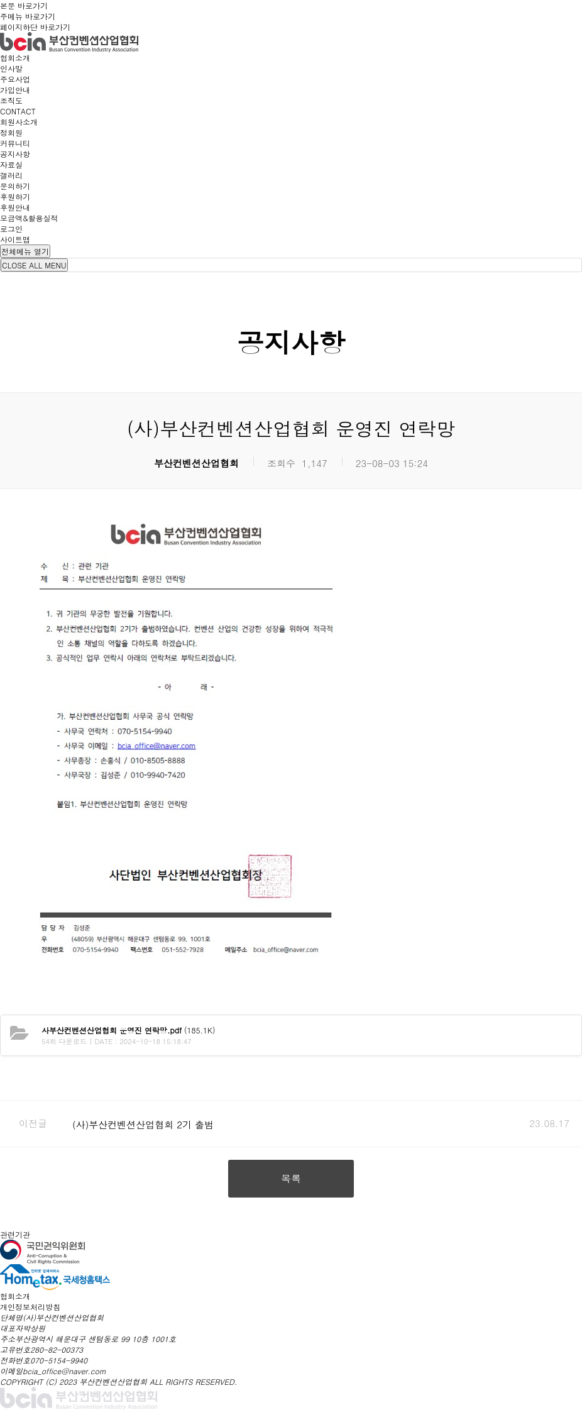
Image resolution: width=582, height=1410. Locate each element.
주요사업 (15, 79)
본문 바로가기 (24, 5)
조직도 (11, 100)
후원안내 (15, 207)
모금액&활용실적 (29, 217)
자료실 (11, 164)
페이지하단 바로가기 (35, 26)
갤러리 (11, 175)
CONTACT (18, 111)
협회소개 (15, 57)
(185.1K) (128, 1030)
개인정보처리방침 (30, 1306)
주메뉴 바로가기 (27, 16)
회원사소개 (19, 121)
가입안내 (15, 89)
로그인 (11, 228)
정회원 (11, 132)
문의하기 (15, 185)
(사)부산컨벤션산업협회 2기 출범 (143, 1124)
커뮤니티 (15, 143)
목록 (291, 1178)
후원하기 (15, 196)
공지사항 (15, 153)
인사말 (11, 68)
